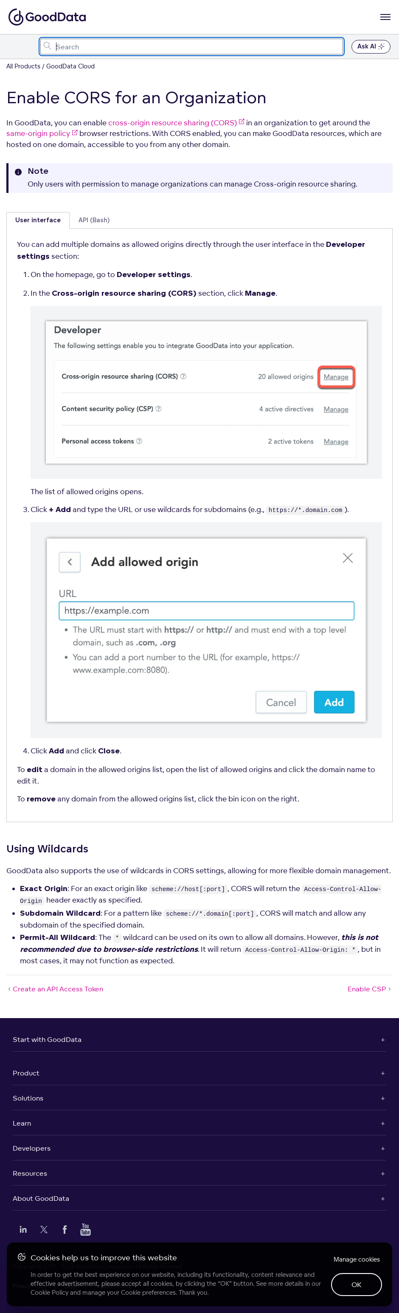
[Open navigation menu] (385, 16)
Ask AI (371, 46)
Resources (30, 1173)
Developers (32, 1148)
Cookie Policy (49, 1292)
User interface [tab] (38, 220)
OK (356, 1284)
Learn (22, 1123)
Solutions (28, 1098)
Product (26, 1073)
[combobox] (191, 46)
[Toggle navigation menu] (16, 46)
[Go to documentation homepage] (47, 16)
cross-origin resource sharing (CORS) (176, 122)
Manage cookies (357, 1259)
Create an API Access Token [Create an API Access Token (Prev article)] (54, 989)
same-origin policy (42, 133)
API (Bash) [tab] (94, 220)
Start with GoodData (47, 1039)
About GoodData (41, 1198)
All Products (23, 66)
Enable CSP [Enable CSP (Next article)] (370, 989)
